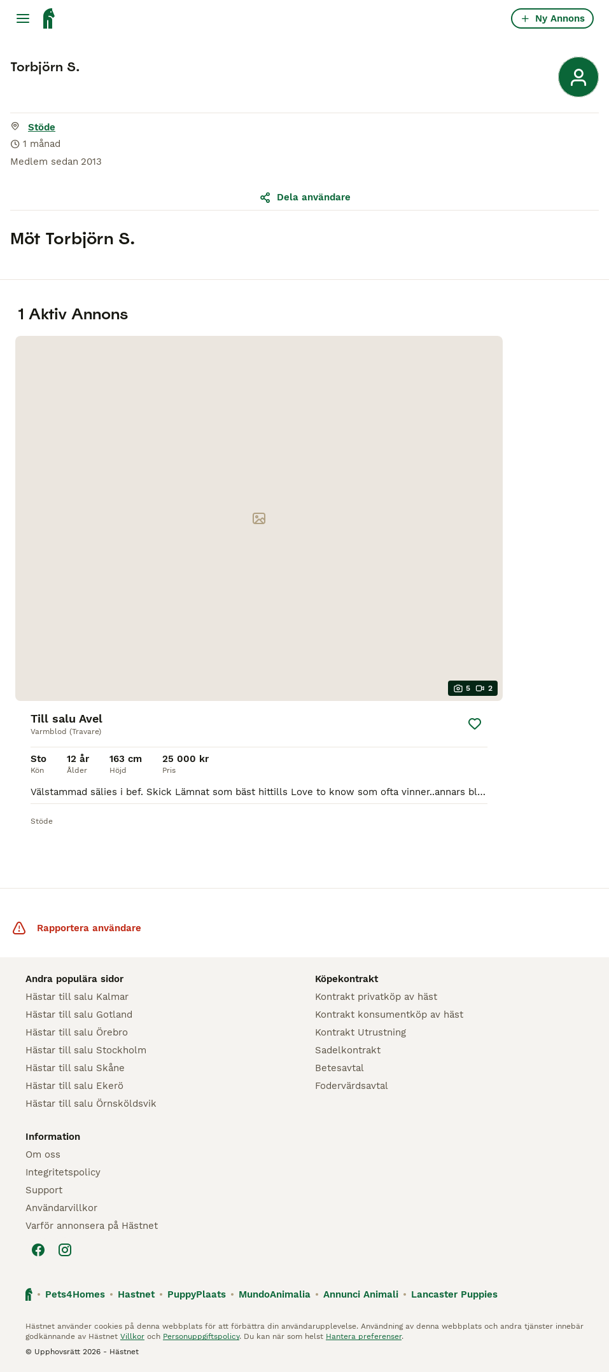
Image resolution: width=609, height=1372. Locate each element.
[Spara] (474, 724)
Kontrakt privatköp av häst (376, 996)
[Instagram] (65, 1250)
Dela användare (305, 197)
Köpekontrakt (346, 979)
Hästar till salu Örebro (76, 1032)
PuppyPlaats (196, 1294)
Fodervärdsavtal (351, 1085)
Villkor (132, 1336)
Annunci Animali (360, 1294)
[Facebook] (38, 1250)
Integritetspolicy (63, 1172)
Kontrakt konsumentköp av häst (389, 1014)
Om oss (42, 1154)
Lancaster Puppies (454, 1294)
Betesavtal (339, 1068)
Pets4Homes (75, 1294)
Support (43, 1190)
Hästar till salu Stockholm (85, 1050)
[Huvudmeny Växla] (23, 18)
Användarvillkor (61, 1208)
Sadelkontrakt (348, 1050)
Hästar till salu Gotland (78, 1014)
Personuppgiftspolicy (201, 1336)
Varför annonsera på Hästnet (91, 1225)
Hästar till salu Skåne (75, 1068)
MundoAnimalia (275, 1294)
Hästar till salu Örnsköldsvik (91, 1103)
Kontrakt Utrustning (360, 1032)
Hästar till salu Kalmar (77, 996)
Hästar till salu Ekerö (74, 1085)
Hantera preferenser (364, 1336)
